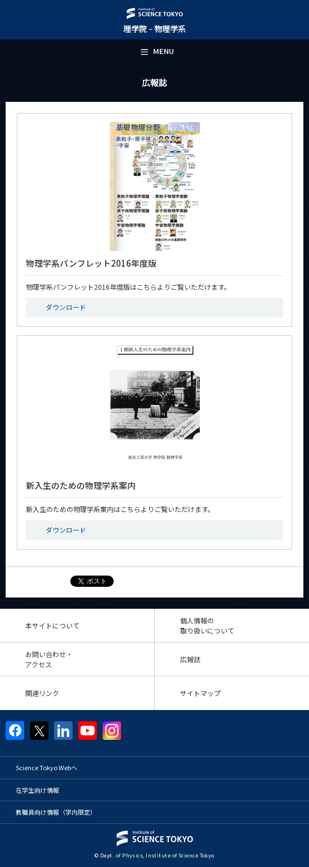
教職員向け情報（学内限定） (56, 811)
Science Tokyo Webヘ (46, 767)
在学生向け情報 (37, 789)
